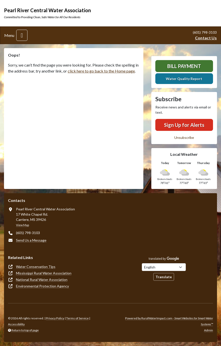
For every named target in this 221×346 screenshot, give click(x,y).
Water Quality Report (184, 79)
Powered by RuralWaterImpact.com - (169, 321)
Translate (164, 277)
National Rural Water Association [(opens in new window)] (41, 279)
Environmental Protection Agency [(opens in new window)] (42, 286)
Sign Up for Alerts (184, 125)
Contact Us (206, 37)
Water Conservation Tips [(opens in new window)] (35, 266)
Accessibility (16, 324)
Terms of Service (77, 318)
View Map (22, 225)
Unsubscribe (184, 137)
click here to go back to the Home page (101, 71)
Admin (208, 330)
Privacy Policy (55, 318)
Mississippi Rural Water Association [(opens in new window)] (43, 273)
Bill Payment (184, 66)
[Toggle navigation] (21, 35)
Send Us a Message (31, 240)
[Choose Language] (164, 267)
